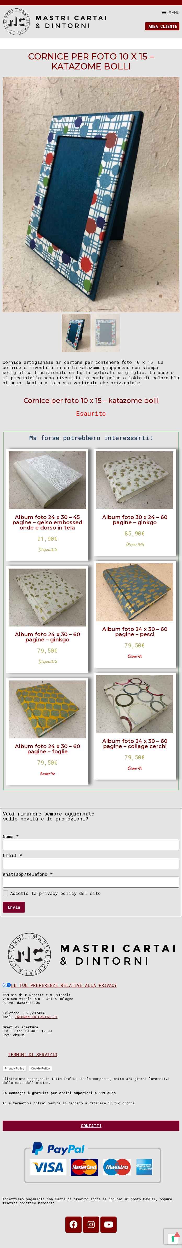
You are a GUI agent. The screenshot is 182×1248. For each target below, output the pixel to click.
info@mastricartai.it (36, 1017)
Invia (13, 908)
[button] (170, 12)
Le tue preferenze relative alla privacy (60, 986)
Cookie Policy (40, 1069)
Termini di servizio (32, 1055)
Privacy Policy (14, 1069)
